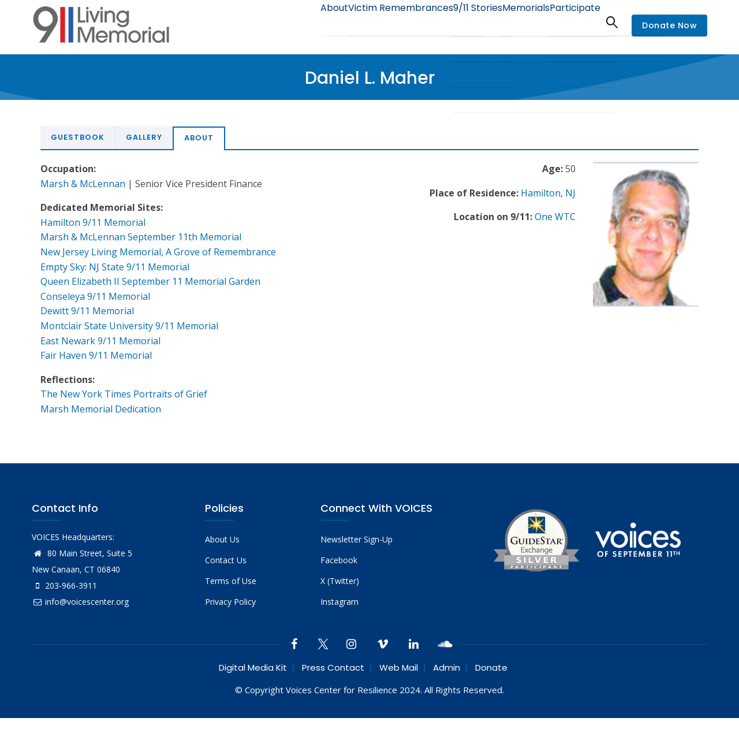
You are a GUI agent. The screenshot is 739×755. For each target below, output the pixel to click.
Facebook (338, 560)
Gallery (144, 137)
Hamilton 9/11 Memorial (92, 222)
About (297, 22)
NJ (570, 193)
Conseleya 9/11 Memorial (95, 296)
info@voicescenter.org (80, 601)
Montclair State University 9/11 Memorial (129, 325)
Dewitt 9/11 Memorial (87, 310)
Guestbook (77, 137)
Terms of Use (230, 580)
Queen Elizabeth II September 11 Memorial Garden (150, 281)
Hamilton (541, 193)
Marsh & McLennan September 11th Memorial (140, 236)
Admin (446, 667)
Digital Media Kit (253, 667)
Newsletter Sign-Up (356, 539)
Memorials (513, 22)
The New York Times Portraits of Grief (123, 394)
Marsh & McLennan (82, 183)
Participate (571, 22)
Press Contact (333, 667)
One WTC (555, 216)
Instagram (339, 601)
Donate (491, 667)
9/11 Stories (456, 22)
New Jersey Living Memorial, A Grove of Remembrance (158, 252)
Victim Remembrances (371, 22)
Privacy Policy (230, 601)
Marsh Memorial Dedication (100, 409)
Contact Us (226, 560)
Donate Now (669, 25)
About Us (222, 539)
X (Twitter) (339, 580)
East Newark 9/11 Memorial (100, 340)
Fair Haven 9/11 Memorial (96, 355)
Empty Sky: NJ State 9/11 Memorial (114, 267)
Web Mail (398, 667)
